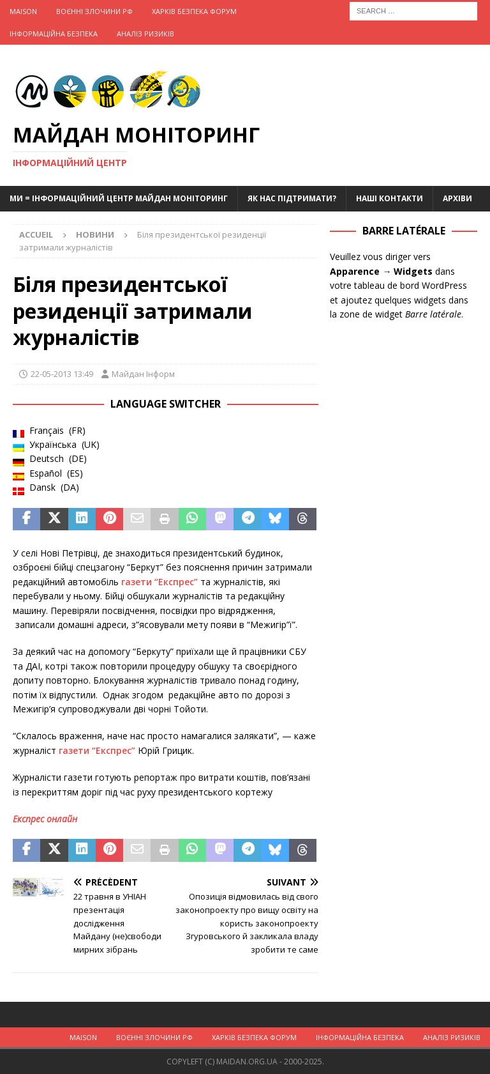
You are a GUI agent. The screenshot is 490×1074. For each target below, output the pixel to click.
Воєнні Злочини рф (94, 11)
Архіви (457, 198)
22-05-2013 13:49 (62, 374)
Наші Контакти (389, 198)
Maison (23, 11)
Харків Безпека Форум (194, 11)
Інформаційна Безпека (54, 33)
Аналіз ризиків (145, 33)
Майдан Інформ (143, 374)
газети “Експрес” (159, 582)
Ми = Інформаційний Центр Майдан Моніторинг (119, 198)
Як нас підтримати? (292, 198)
